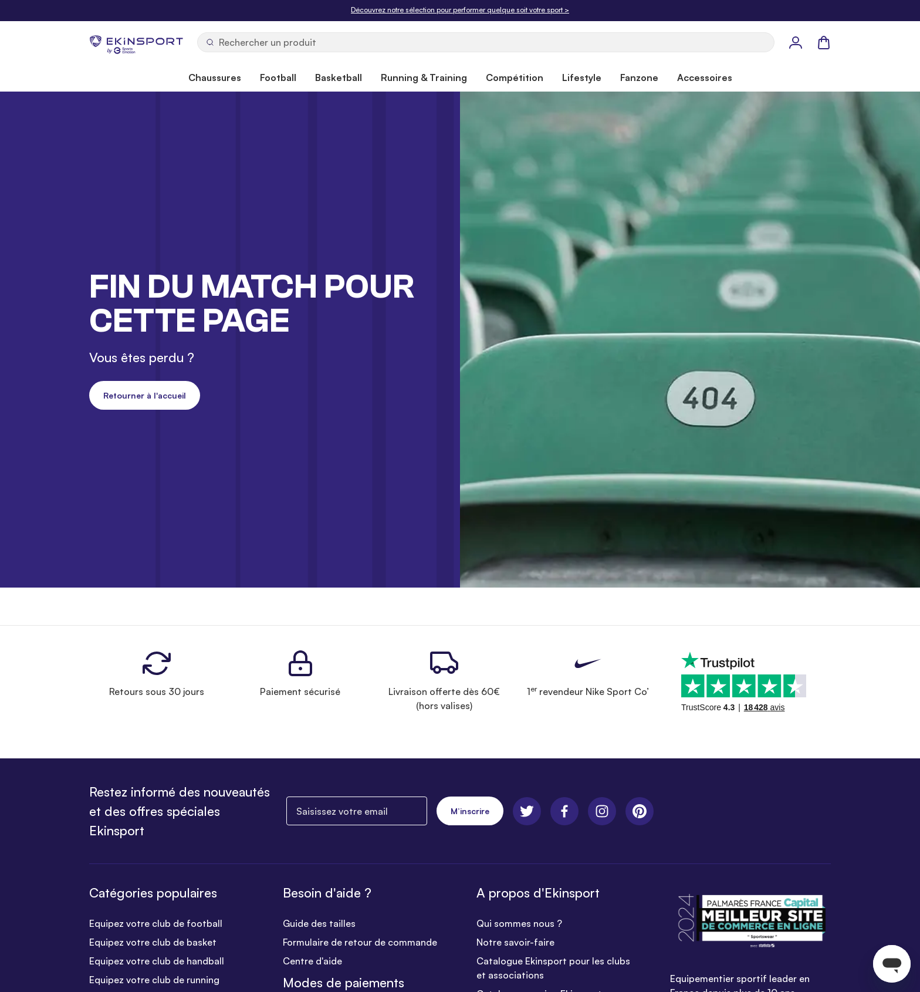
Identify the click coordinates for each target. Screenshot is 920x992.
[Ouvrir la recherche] (485, 42)
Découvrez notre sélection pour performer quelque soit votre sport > (460, 9)
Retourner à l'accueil (144, 395)
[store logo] (136, 42)
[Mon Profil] (796, 42)
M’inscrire (470, 811)
